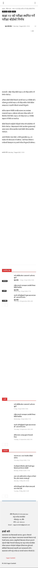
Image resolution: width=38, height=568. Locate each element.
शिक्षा (9, 11)
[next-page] (6, 305)
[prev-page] (3, 305)
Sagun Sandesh (10, 558)
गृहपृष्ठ (3, 8)
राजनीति (4, 291)
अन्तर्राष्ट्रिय (5, 300)
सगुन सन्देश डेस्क (8, 26)
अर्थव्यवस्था (5, 281)
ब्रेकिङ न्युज (8, 8)
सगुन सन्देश (16, 280)
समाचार (14, 11)
